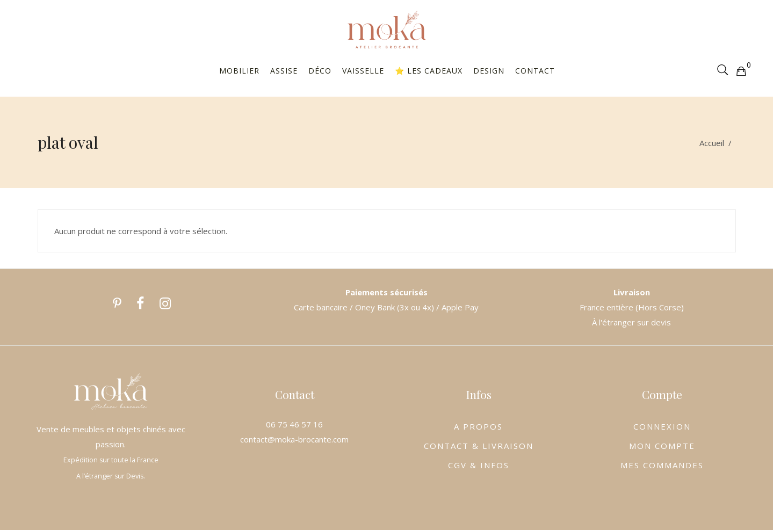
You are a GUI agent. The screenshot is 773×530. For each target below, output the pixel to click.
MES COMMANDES (662, 465)
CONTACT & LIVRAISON (478, 445)
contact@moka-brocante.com (294, 439)
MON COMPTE (662, 445)
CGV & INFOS (478, 465)
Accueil (711, 142)
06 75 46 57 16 (294, 424)
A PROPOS (478, 426)
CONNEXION (662, 426)
